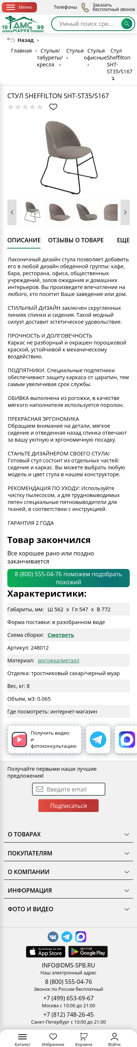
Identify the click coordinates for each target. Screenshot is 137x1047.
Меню (19, 7)
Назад (26, 39)
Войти (114, 1040)
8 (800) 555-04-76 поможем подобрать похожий (68, 578)
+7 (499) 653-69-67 (68, 998)
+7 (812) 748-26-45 (68, 1015)
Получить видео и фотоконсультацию (44, 739)
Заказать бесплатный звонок (108, 7)
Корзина (83, 1040)
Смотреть (60, 634)
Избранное (53, 1040)
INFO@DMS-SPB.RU (68, 965)
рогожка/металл (58, 660)
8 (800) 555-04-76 (68, 982)
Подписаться (68, 806)
